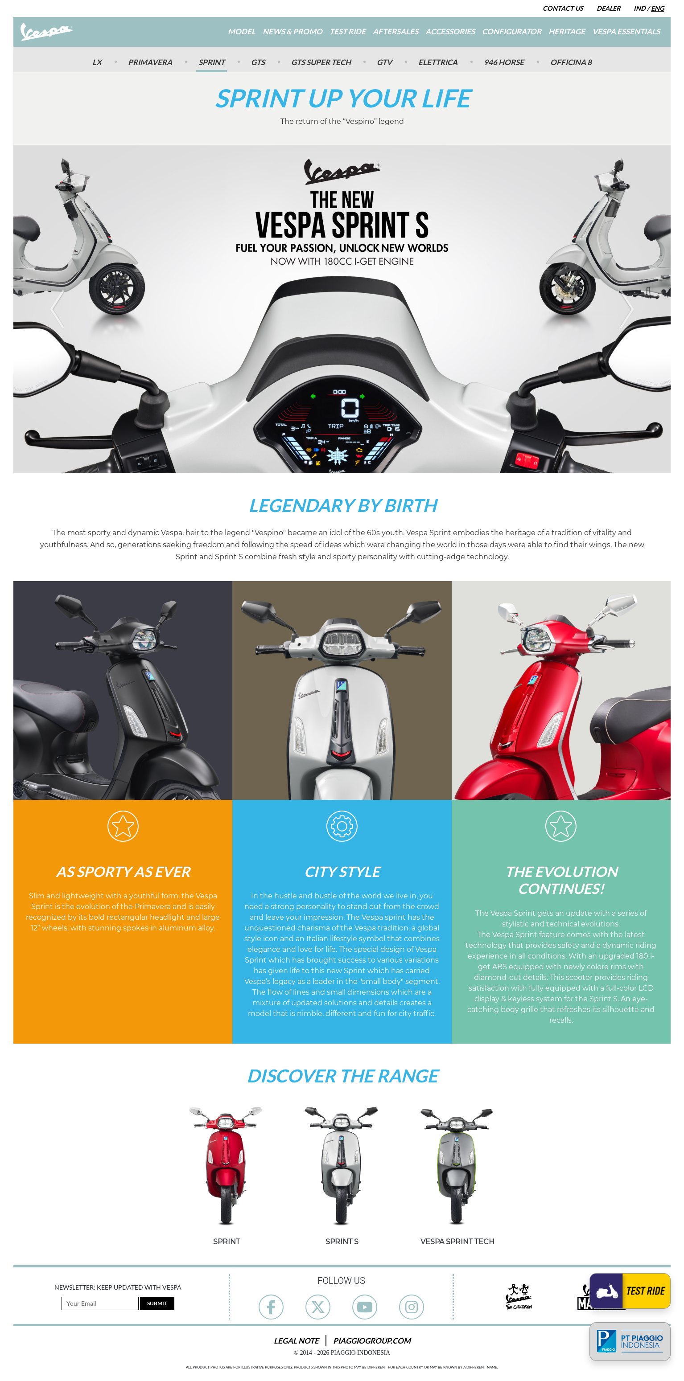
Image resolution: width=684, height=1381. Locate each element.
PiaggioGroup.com (372, 1340)
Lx (97, 62)
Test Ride (348, 31)
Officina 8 (571, 62)
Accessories (450, 31)
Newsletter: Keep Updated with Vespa (117, 1287)
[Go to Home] (47, 31)
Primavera (150, 62)
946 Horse (504, 62)
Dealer (608, 8)
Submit (157, 1303)
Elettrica (437, 62)
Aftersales (395, 31)
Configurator (511, 31)
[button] (57, 309)
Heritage (566, 31)
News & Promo (292, 31)
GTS (258, 62)
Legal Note (296, 1340)
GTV (384, 62)
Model (241, 31)
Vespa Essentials (626, 31)
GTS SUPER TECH (321, 62)
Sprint (211, 62)
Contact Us (563, 8)
